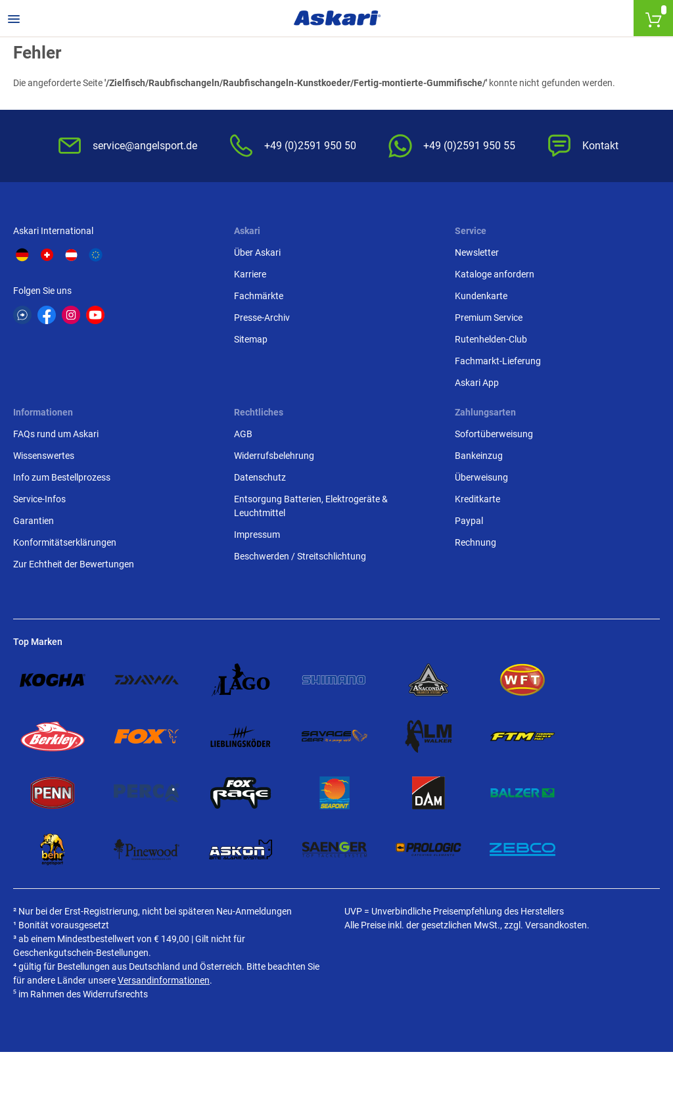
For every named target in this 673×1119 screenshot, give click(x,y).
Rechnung (475, 542)
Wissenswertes (43, 455)
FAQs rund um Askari (56, 434)
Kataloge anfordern (494, 274)
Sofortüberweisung (494, 434)
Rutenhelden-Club (491, 339)
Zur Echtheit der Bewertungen (73, 564)
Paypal (469, 520)
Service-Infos (39, 499)
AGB (243, 434)
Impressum (257, 534)
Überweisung (481, 477)
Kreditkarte (477, 499)
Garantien (33, 520)
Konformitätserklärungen (64, 542)
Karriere (250, 274)
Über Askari (257, 252)
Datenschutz (260, 477)
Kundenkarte (481, 296)
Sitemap (250, 339)
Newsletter (477, 252)
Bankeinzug (479, 455)
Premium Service (488, 317)
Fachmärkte (258, 296)
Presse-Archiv (262, 317)
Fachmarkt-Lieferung (498, 361)
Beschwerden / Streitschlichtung (300, 556)
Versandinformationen (164, 980)
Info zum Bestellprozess (61, 477)
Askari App (477, 382)
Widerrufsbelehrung (274, 455)
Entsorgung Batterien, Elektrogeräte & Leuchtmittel (311, 506)
